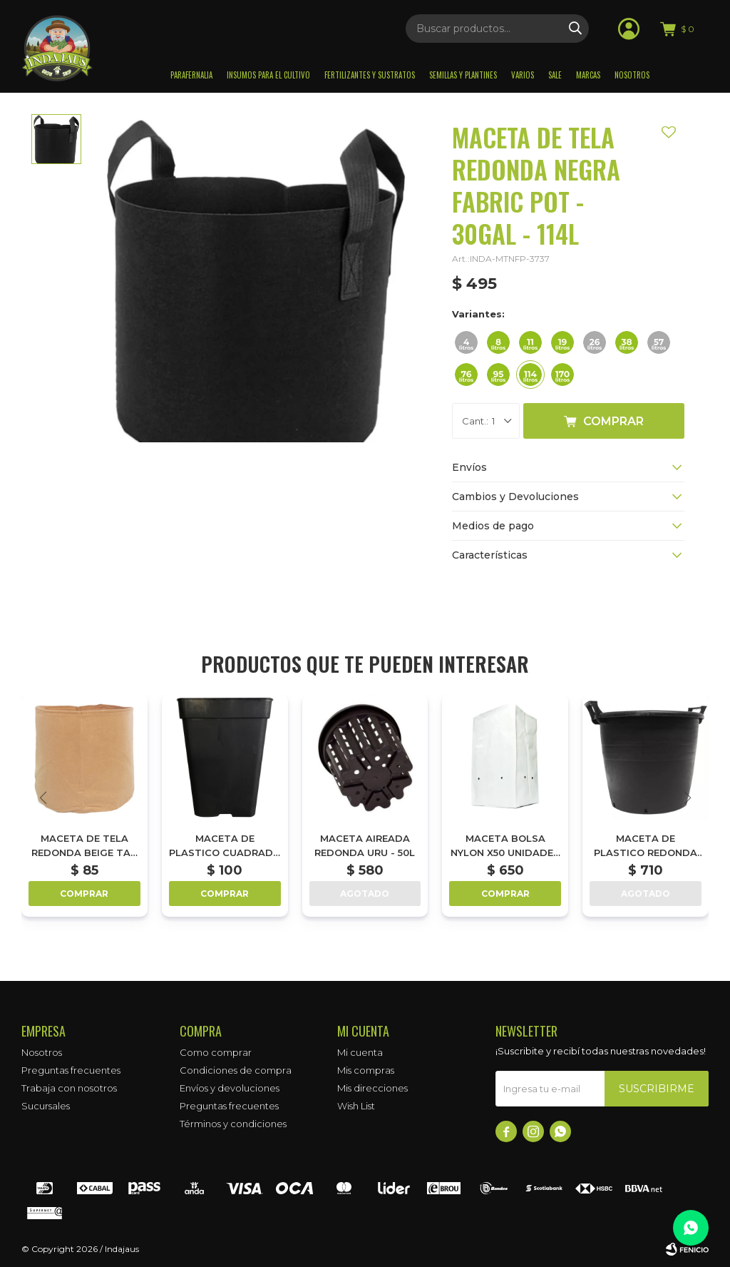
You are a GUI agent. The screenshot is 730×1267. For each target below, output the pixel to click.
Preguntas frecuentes (70, 1070)
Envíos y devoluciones (229, 1088)
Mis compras (365, 1070)
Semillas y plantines (463, 75)
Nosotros (632, 75)
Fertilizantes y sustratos (369, 75)
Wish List (356, 1105)
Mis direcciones (372, 1088)
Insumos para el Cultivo (268, 75)
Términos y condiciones (233, 1123)
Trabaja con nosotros (69, 1088)
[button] (687, 797)
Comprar (613, 421)
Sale (555, 75)
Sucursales (45, 1105)
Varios (522, 75)
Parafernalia (191, 75)
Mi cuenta (360, 1052)
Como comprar (216, 1052)
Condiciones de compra (236, 1070)
